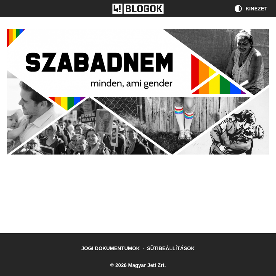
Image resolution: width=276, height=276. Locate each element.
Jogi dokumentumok (110, 248)
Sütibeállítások (171, 248)
